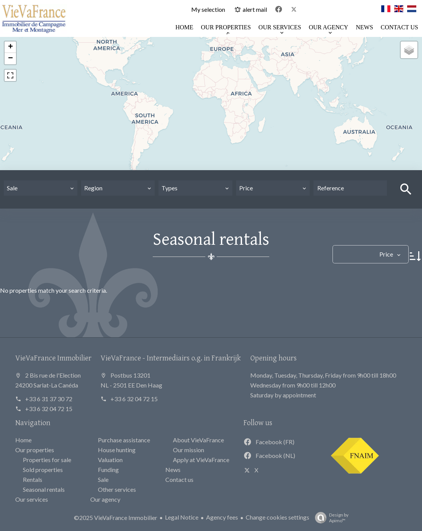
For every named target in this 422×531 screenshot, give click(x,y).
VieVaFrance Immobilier (53, 357)
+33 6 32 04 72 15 (48, 408)
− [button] (10, 58)
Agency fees (222, 517)
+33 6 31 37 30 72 (48, 398)
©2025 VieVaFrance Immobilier (115, 517)
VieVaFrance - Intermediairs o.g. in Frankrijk (171, 357)
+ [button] (10, 47)
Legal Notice (181, 517)
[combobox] (40, 188)
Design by (329, 517)
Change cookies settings (277, 517)
